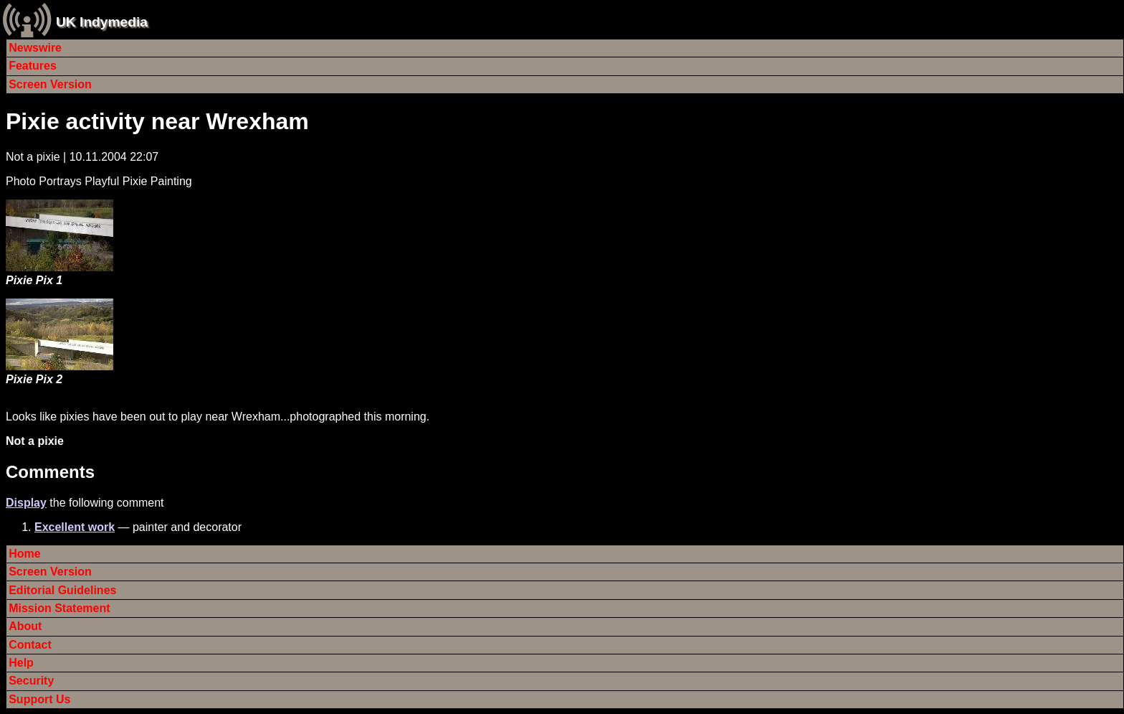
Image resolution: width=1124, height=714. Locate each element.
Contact (30, 645)
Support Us (39, 699)
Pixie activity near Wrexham (157, 121)
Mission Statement (59, 608)
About (25, 626)
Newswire (35, 48)
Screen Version (50, 84)
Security (31, 681)
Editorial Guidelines (62, 590)
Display (26, 503)
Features (33, 66)
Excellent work (74, 527)
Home (24, 554)
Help (21, 663)
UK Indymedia (102, 21)
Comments (50, 472)
